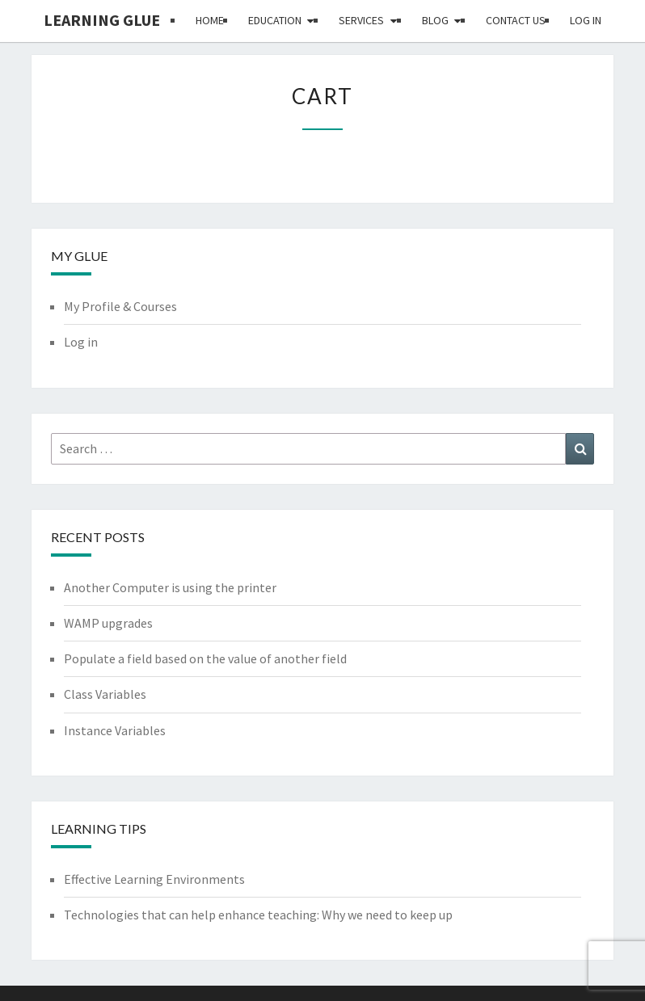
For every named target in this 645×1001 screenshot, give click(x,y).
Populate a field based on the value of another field (205, 658)
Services (361, 20)
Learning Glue (102, 20)
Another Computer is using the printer (170, 587)
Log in (585, 20)
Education (274, 20)
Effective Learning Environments (154, 879)
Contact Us (516, 20)
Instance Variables (115, 730)
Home (210, 20)
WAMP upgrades (108, 623)
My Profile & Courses (120, 306)
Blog (435, 20)
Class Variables (105, 694)
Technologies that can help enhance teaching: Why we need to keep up (258, 914)
